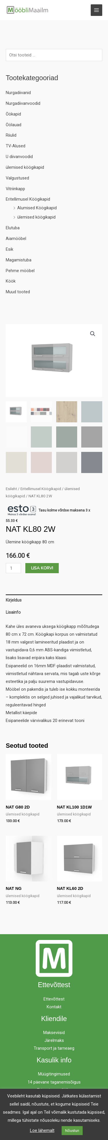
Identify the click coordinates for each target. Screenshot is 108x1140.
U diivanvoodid (19, 156)
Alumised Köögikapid (37, 207)
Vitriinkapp (15, 188)
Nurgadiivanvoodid (23, 103)
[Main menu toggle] (96, 10)
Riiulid (11, 135)
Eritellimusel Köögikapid (28, 199)
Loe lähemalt (42, 1130)
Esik (9, 249)
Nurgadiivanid (18, 92)
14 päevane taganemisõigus (54, 1082)
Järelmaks (54, 1040)
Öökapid (13, 114)
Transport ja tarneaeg (54, 1048)
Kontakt (54, 1006)
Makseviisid (54, 1032)
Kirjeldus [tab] (14, 600)
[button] (93, 334)
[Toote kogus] (13, 568)
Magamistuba (18, 260)
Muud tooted (18, 291)
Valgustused (17, 178)
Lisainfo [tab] (13, 612)
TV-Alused (15, 146)
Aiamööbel (16, 238)
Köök (11, 281)
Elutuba (13, 227)
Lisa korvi (42, 568)
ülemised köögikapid (25, 167)
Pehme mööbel (20, 270)
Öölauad (13, 124)
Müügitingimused (54, 1074)
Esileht (11, 489)
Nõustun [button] (72, 1130)
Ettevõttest (54, 999)
